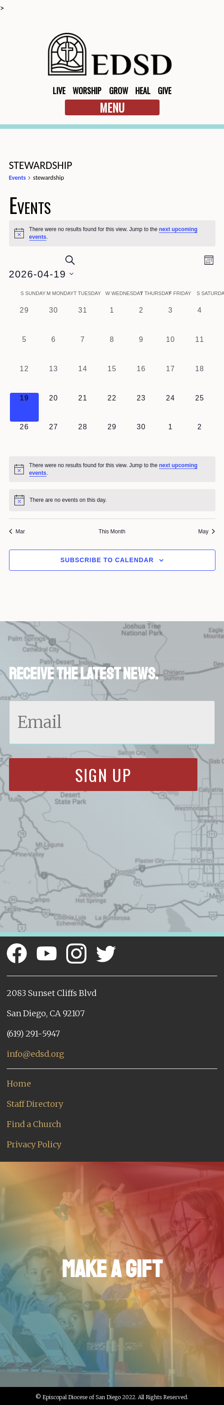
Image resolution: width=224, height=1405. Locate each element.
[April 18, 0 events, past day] (200, 378)
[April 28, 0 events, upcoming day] (82, 436)
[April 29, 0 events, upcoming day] (112, 436)
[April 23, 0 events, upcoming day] (141, 407)
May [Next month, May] (206, 531)
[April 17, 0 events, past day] (170, 378)
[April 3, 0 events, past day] (170, 319)
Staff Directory (35, 1104)
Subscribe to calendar (107, 560)
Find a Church (34, 1124)
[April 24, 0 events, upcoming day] (170, 407)
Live (59, 90)
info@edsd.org (35, 1054)
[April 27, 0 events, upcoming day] (53, 436)
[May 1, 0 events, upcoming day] (170, 436)
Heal (143, 90)
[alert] (112, 233)
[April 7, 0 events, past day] (82, 349)
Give (164, 90)
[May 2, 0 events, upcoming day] (200, 436)
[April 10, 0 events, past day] (170, 349)
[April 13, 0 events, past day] (53, 378)
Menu (112, 107)
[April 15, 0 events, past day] (112, 378)
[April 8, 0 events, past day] (112, 349)
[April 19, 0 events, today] (24, 407)
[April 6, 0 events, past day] (53, 349)
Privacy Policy (34, 1144)
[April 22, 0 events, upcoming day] (112, 407)
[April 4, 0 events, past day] (200, 319)
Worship (87, 90)
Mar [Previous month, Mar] (17, 531)
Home (19, 1083)
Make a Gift (112, 1269)
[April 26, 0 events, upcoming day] (24, 436)
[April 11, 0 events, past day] (200, 349)
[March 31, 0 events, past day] (82, 319)
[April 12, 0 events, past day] (24, 378)
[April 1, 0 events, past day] (112, 319)
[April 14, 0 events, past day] (82, 378)
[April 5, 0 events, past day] (24, 349)
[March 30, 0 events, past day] (53, 319)
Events (17, 178)
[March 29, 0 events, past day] (24, 319)
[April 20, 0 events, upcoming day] (53, 407)
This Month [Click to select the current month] (112, 531)
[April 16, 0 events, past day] (141, 378)
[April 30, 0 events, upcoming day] (141, 436)
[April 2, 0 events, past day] (141, 319)
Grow (118, 90)
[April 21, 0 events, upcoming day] (82, 407)
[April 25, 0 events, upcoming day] (200, 407)
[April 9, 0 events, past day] (141, 349)
